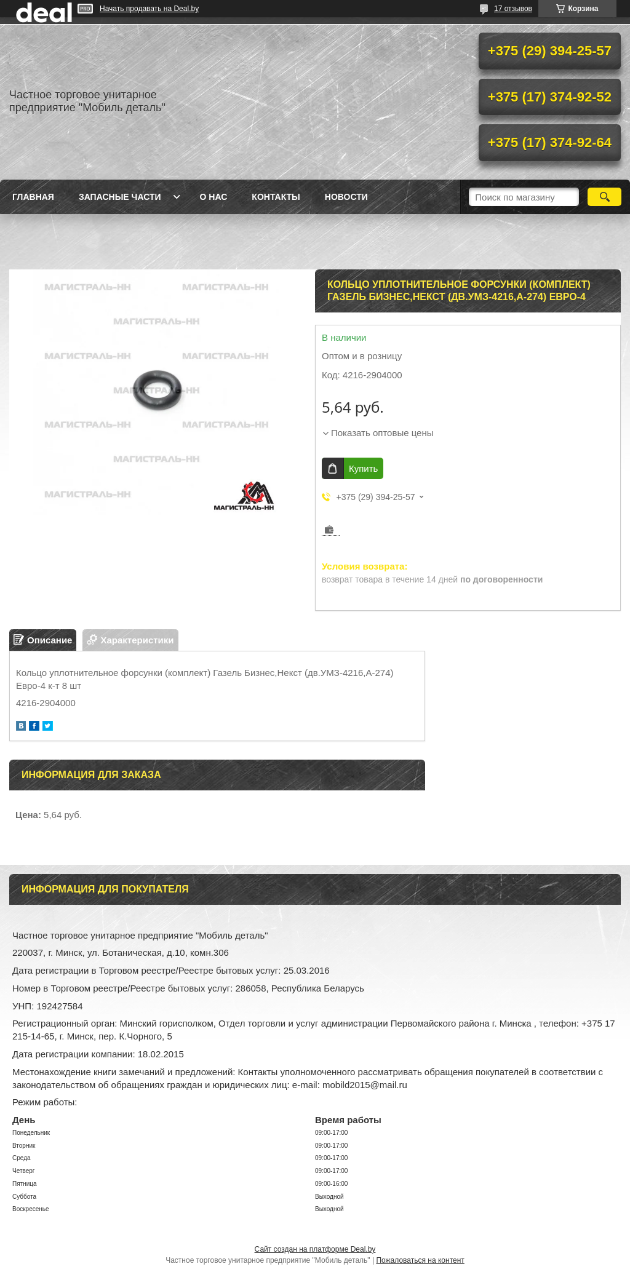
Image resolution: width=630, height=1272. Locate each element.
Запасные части (120, 197)
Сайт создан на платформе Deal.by (315, 1249)
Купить (363, 468)
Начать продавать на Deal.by (149, 8)
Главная (33, 197)
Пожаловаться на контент (420, 1260)
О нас (214, 197)
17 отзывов (513, 8)
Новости (346, 197)
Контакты (276, 197)
